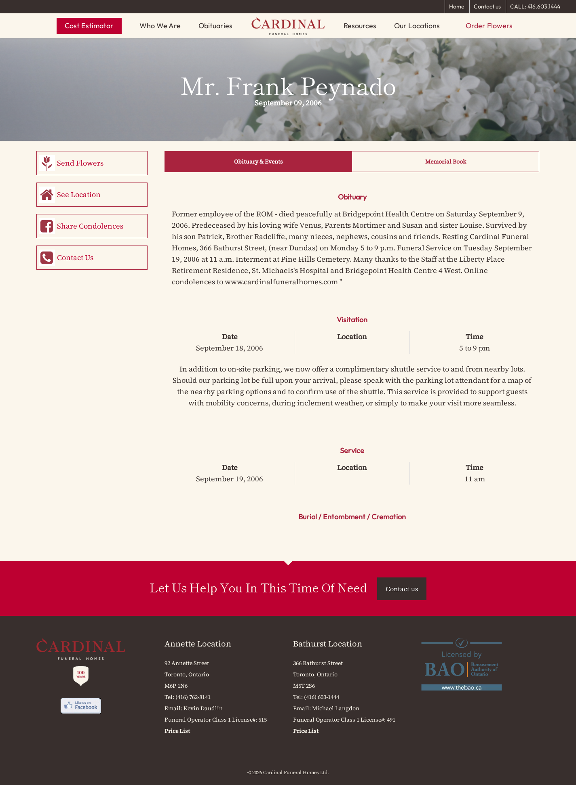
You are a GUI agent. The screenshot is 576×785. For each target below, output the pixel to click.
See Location (79, 194)
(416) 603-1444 (321, 697)
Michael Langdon (335, 708)
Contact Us (75, 257)
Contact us (487, 6)
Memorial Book (445, 161)
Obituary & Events (258, 161)
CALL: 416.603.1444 (535, 6)
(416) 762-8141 (193, 697)
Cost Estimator (89, 25)
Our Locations (417, 25)
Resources (360, 25)
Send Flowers (80, 163)
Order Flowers (489, 25)
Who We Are (160, 25)
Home (456, 6)
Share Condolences (90, 226)
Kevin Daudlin (203, 708)
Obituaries (215, 25)
